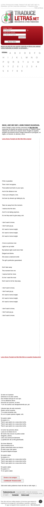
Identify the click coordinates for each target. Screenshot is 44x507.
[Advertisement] (22, 101)
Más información (35, 505)
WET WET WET (13, 125)
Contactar (15, 495)
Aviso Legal (25, 495)
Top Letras (38, 8)
